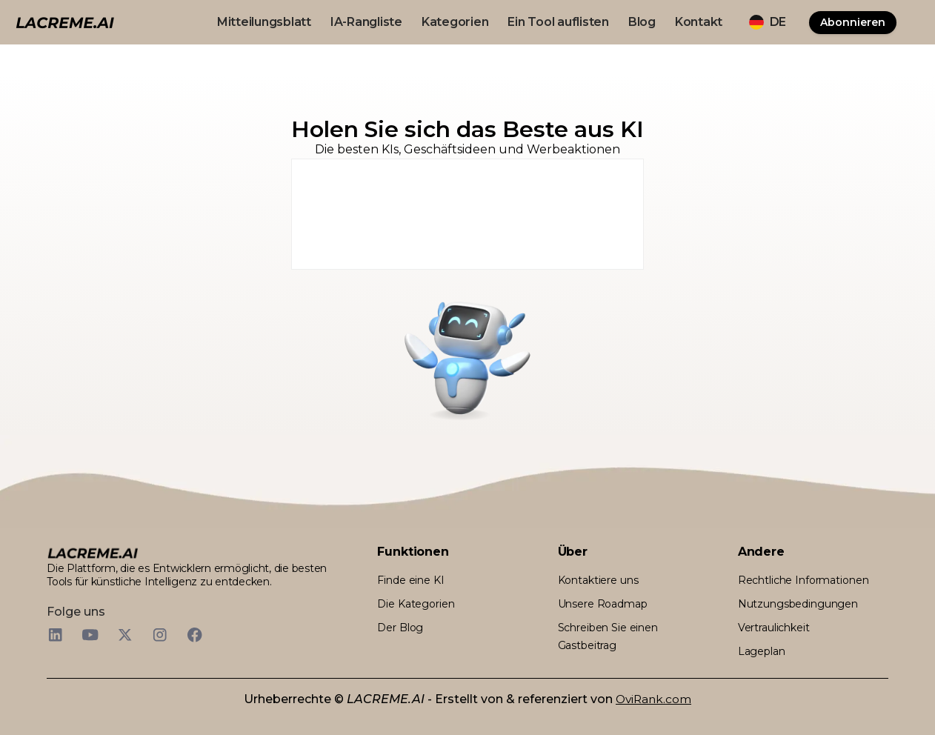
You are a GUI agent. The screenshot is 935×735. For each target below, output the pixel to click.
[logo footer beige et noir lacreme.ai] (93, 552)
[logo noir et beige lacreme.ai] (65, 22)
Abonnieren (852, 22)
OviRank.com (653, 699)
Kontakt (698, 22)
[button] (767, 22)
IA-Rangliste (366, 22)
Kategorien (455, 22)
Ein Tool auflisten (558, 22)
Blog (642, 22)
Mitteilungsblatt (264, 22)
